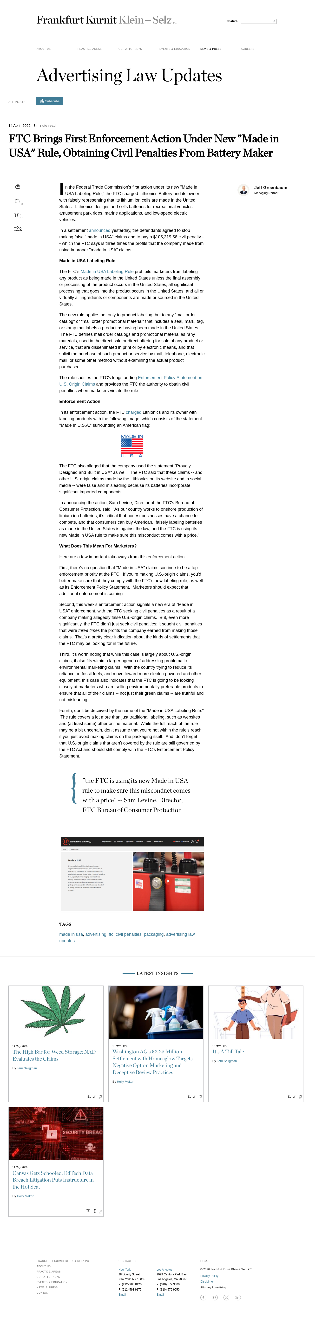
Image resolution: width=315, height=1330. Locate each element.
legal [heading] (204, 1261)
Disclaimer (207, 1281)
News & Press (211, 49)
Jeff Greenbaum (270, 187)
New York (124, 1269)
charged (133, 412)
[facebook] (17, 229)
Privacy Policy (209, 1275)
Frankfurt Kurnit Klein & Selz (107, 17)
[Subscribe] (49, 101)
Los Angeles (164, 1269)
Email (122, 1294)
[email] (17, 187)
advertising (95, 934)
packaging (154, 934)
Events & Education (174, 49)
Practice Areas (49, 1272)
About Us (44, 49)
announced (99, 230)
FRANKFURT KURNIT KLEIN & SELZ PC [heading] (63, 1261)
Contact (43, 1293)
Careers (248, 49)
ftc (111, 934)
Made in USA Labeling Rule (107, 271)
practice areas (90, 49)
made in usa (71, 934)
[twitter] (17, 201)
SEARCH (232, 21)
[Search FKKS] (258, 21)
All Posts (17, 102)
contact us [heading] (127, 1261)
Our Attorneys (130, 49)
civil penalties (128, 934)
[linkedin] (17, 215)
